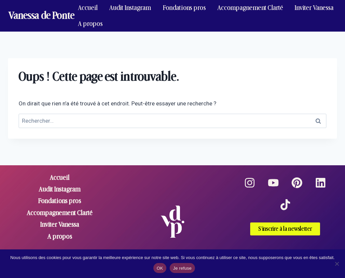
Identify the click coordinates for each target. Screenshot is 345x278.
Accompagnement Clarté (250, 7)
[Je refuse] (336, 263)
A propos (90, 23)
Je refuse (182, 268)
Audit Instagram (130, 7)
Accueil (88, 7)
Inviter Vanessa (314, 7)
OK (160, 268)
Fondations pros (184, 7)
